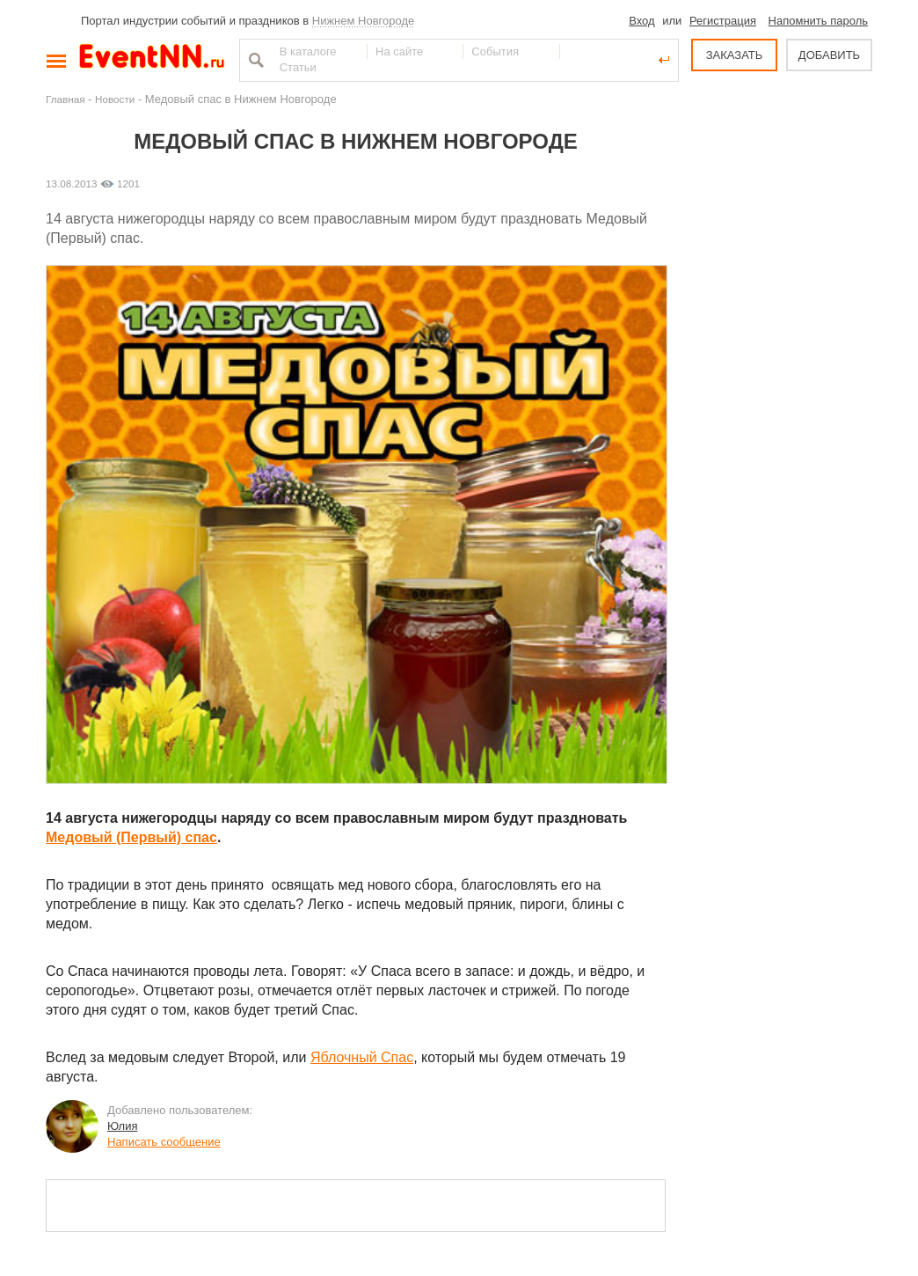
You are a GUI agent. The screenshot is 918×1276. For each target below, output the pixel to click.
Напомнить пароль (818, 20)
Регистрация (722, 20)
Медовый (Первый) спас (131, 837)
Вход (641, 20)
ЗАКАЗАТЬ (734, 55)
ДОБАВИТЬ (829, 55)
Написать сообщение (164, 1141)
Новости (115, 99)
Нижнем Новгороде (363, 20)
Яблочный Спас (361, 1057)
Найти (254, 60)
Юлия (122, 1126)
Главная (65, 99)
